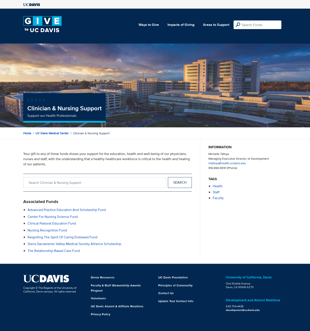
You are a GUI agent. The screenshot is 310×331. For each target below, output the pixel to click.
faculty (218, 197)
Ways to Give (149, 24)
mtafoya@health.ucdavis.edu (227, 163)
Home (27, 133)
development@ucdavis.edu (243, 310)
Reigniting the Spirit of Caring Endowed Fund (62, 237)
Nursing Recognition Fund (47, 230)
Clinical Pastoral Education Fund (52, 223)
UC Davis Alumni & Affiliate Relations (117, 306)
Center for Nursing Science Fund (53, 216)
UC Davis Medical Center (52, 133)
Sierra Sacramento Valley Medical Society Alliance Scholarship (74, 243)
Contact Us (166, 293)
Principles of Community (175, 285)
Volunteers (98, 298)
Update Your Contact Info (175, 301)
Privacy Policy (100, 314)
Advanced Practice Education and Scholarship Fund (67, 209)
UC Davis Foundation (173, 277)
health (218, 186)
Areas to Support (216, 24)
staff (216, 192)
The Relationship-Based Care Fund (54, 250)
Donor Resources (103, 277)
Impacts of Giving (180, 24)
